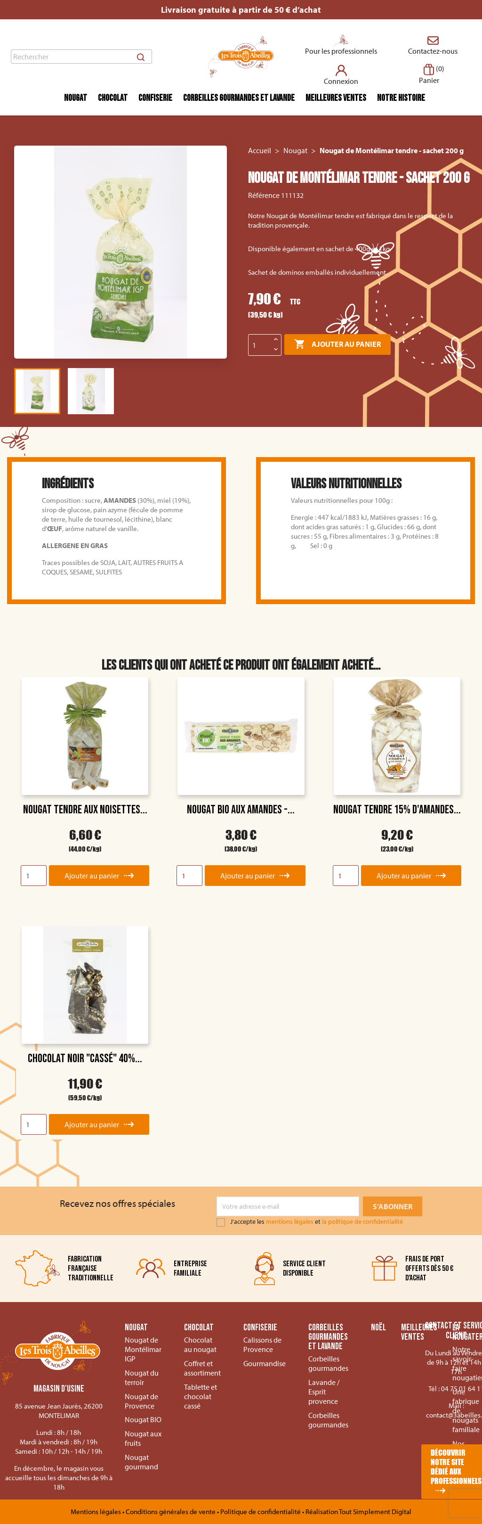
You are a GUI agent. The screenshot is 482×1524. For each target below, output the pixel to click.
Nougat (75, 98)
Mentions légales (96, 1511)
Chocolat (113, 98)
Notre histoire (401, 98)
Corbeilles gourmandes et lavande (239, 98)
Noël (378, 1328)
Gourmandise (264, 1363)
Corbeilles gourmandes (328, 1363)
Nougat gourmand (141, 1461)
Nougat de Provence (141, 1401)
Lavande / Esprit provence (323, 1391)
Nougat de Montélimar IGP (143, 1349)
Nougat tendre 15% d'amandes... (397, 810)
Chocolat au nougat (200, 1344)
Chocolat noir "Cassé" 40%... (85, 1058)
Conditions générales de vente (171, 1511)
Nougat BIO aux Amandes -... (241, 810)
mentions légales (289, 1221)
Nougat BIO (143, 1419)
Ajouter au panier (337, 344)
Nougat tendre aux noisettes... (85, 810)
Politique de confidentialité (261, 1511)
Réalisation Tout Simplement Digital (358, 1511)
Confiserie (155, 98)
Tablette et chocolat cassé (200, 1396)
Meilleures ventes (335, 98)
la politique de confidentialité (362, 1221)
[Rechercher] (81, 56)
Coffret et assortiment (202, 1368)
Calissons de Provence (262, 1344)
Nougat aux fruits (143, 1438)
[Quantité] (260, 345)
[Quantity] (34, 875)
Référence (264, 195)
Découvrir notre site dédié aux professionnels (456, 1466)
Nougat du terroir (142, 1377)
